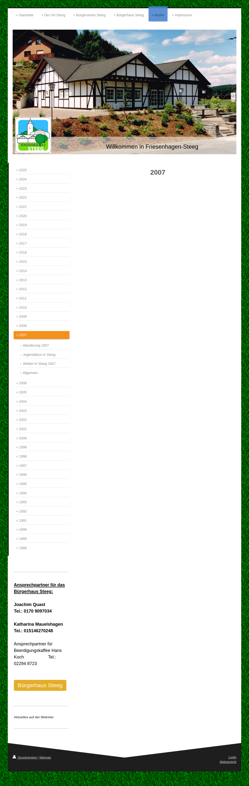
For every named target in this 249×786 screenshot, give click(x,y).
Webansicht (228, 762)
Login (232, 757)
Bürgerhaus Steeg (40, 685)
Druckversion (25, 757)
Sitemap (45, 757)
